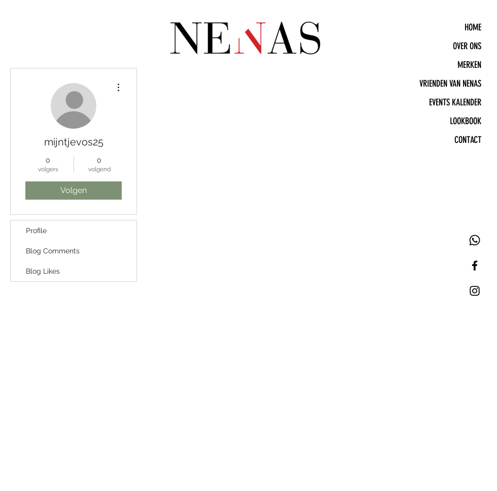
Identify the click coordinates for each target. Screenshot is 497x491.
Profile (36, 230)
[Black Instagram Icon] (474, 290)
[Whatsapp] (474, 240)
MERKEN (469, 64)
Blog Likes (43, 271)
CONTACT (467, 139)
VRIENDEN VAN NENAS (450, 83)
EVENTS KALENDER (455, 102)
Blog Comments (53, 251)
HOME (473, 27)
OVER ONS (467, 46)
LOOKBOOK (465, 121)
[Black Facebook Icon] (474, 265)
